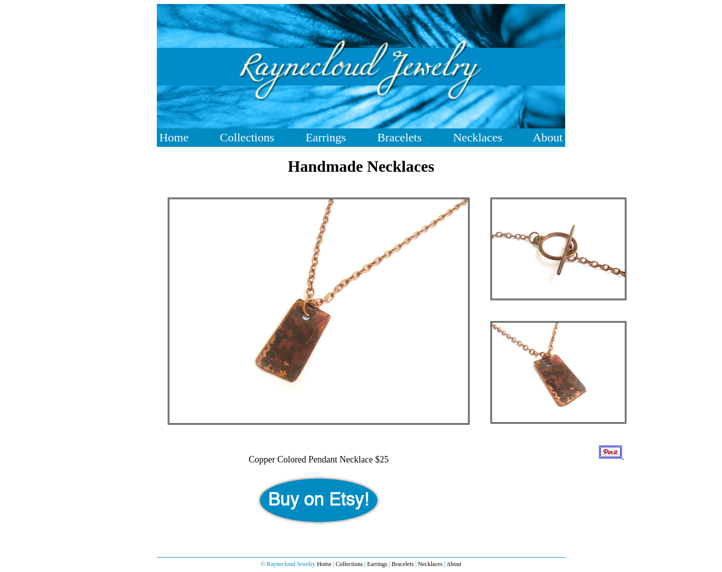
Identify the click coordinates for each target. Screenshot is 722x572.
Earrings (326, 137)
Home (174, 137)
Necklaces (477, 137)
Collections (247, 137)
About (548, 137)
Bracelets (399, 137)
